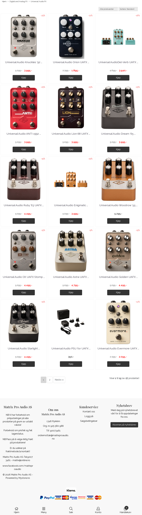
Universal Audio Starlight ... (24, 348)
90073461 (55, 430)
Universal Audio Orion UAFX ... (71, 62)
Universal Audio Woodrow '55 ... (118, 205)
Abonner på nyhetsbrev (124, 424)
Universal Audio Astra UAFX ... (71, 276)
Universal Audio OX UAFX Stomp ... (24, 276)
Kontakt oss (89, 411)
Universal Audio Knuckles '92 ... (23, 62)
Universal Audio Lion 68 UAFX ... (71, 133)
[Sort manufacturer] (108, 9)
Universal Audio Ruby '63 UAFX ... (24, 205)
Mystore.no (24, 478)
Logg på (88, 416)
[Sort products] (128, 9)
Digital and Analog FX (17, 1)
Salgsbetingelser (88, 421)
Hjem (4, 1)
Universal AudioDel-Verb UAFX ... (118, 62)
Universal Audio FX (37, 1)
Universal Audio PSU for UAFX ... (70, 348)
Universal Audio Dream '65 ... (118, 133)
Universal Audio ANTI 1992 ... (24, 133)
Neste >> (59, 379)
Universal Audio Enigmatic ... (71, 205)
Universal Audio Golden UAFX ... (118, 276)
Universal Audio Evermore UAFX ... (118, 348)
